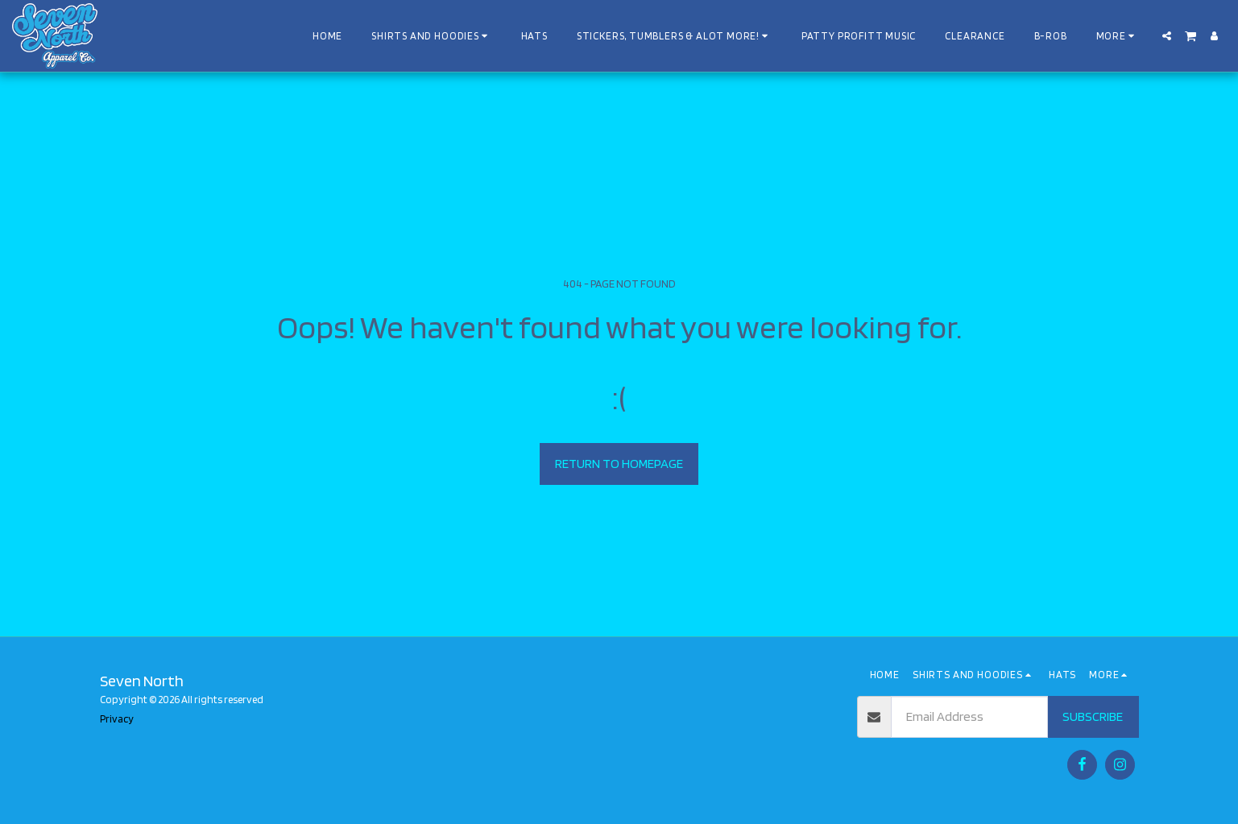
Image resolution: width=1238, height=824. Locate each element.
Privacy (117, 718)
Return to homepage (619, 463)
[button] (1167, 36)
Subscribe (1092, 716)
